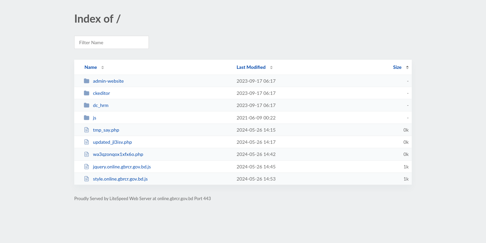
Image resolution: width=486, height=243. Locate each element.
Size (397, 67)
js (90, 117)
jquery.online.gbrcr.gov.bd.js (117, 166)
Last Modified (251, 67)
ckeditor (97, 93)
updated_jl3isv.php (108, 142)
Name (90, 67)
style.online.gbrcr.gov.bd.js (115, 179)
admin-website (104, 81)
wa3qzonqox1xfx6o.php (113, 154)
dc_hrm (96, 105)
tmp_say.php (101, 130)
